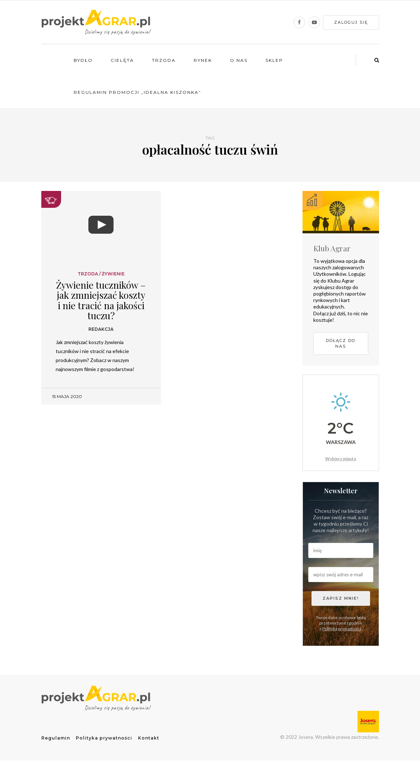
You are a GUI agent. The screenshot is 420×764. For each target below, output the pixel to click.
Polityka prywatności (104, 738)
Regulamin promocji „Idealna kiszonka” (137, 92)
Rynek (203, 60)
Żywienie (113, 274)
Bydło (83, 60)
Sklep (274, 60)
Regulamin (55, 738)
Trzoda (164, 60)
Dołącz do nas (340, 343)
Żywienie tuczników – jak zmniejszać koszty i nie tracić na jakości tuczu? (101, 300)
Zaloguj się (351, 22)
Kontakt (148, 738)
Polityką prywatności (341, 628)
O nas (239, 60)
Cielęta (122, 60)
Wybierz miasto (340, 458)
